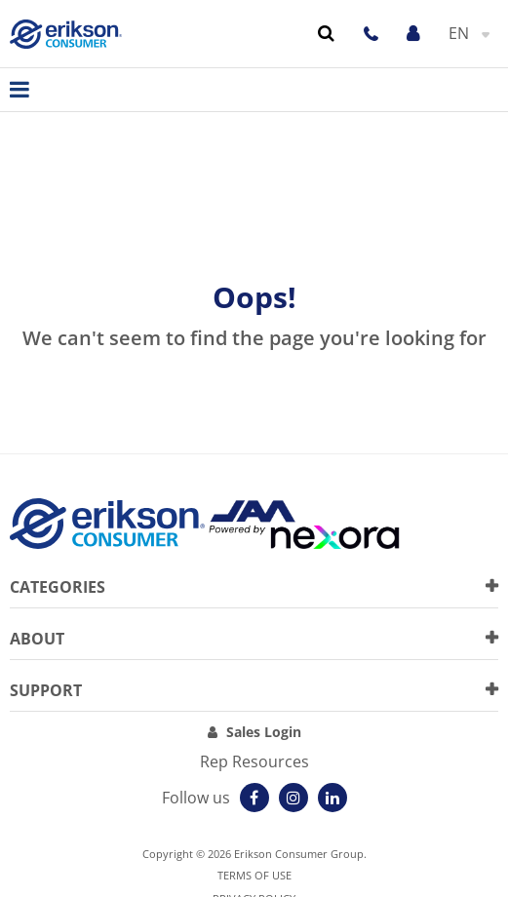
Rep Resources (254, 761)
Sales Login (263, 731)
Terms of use (254, 875)
